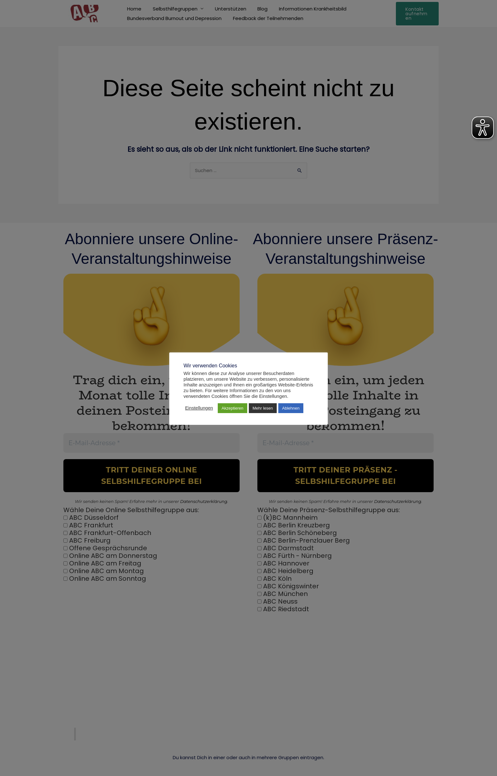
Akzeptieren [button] (232, 408)
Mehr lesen (263, 408)
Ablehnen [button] (291, 408)
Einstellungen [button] (199, 408)
